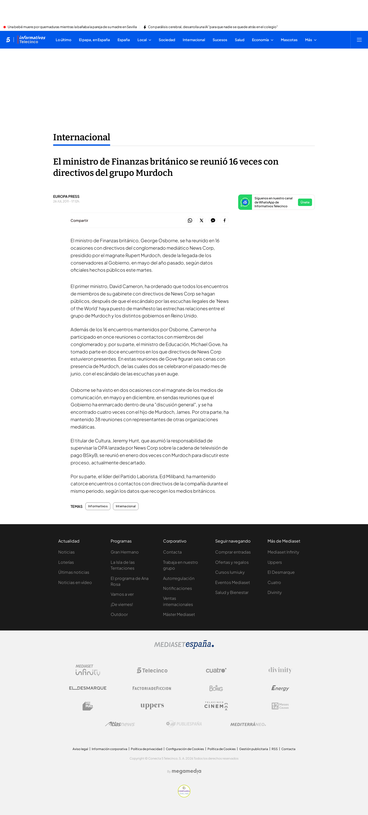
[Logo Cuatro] (216, 670)
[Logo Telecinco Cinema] (216, 706)
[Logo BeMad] (88, 706)
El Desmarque (281, 572)
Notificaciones (177, 588)
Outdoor (119, 614)
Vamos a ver (122, 594)
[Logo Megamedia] (186, 771)
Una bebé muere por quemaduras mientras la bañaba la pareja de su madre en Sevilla (72, 27)
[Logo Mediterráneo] (248, 724)
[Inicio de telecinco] (8, 39)
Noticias (66, 552)
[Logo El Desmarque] (87, 688)
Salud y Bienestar (231, 592)
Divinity (275, 592)
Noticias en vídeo (75, 582)
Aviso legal (80, 749)
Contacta (172, 552)
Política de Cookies (222, 749)
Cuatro (274, 582)
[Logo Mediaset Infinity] (88, 670)
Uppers (275, 562)
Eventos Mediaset (232, 582)
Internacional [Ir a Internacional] (81, 137)
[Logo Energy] (280, 688)
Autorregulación (178, 578)
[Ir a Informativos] (31, 39)
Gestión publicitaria (253, 749)
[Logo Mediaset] (184, 647)
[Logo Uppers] (152, 706)
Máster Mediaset (179, 614)
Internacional (126, 506)
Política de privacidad (146, 749)
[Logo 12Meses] (280, 706)
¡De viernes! (122, 604)
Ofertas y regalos (232, 562)
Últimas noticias (73, 572)
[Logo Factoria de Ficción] (152, 688)
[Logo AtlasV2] (120, 723)
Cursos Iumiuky (230, 572)
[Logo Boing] (216, 688)
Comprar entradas (233, 552)
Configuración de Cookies (185, 749)
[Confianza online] (184, 796)
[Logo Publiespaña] (184, 724)
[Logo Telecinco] (152, 670)
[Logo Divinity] (280, 670)
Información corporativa (109, 749)
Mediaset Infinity (283, 552)
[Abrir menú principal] (359, 39)
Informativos (98, 506)
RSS (275, 749)
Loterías (66, 562)
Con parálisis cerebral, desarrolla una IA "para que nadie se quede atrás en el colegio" (213, 27)
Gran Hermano (125, 552)
